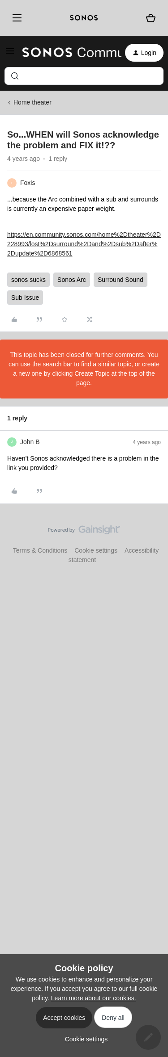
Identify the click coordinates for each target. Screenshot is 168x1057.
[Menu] (15, 17)
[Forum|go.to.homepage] (66, 53)
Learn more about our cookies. (93, 998)
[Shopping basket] (151, 18)
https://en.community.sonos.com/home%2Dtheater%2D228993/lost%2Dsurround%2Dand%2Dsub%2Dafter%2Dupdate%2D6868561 (84, 244)
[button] (9, 54)
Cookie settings (95, 550)
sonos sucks (28, 279)
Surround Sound (120, 279)
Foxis (27, 182)
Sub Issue (25, 297)
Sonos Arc (71, 279)
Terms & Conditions (40, 550)
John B (30, 441)
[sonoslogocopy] (84, 18)
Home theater (32, 102)
